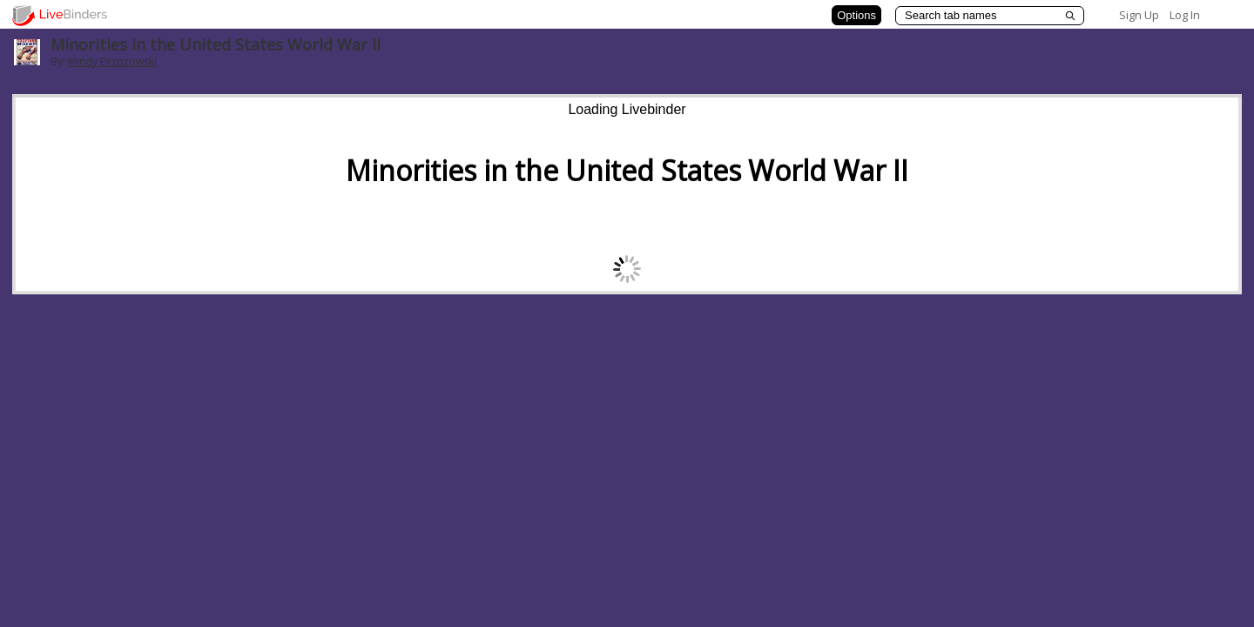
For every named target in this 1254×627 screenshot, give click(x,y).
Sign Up (1139, 15)
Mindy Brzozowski (112, 61)
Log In (1185, 15)
